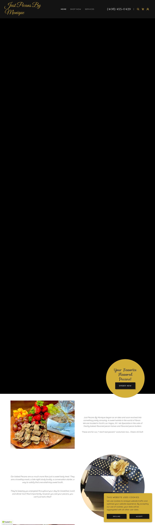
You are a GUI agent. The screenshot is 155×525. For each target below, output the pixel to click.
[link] (26, 13)
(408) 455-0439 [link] (119, 9)
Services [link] (89, 9)
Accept (139, 516)
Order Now (125, 386)
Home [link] (63, 9)
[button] (147, 9)
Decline (116, 516)
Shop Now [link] (75, 9)
